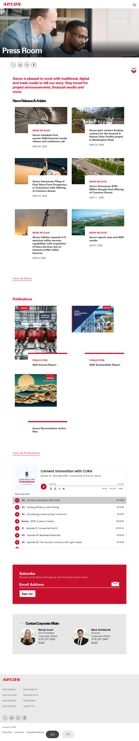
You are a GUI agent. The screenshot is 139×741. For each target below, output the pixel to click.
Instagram (26, 64)
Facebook (33, 64)
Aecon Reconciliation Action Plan (49, 430)
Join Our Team (9, 695)
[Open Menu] (134, 4)
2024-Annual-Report (44, 364)
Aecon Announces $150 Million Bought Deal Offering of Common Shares (106, 189)
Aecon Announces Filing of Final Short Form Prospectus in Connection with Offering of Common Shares (49, 186)
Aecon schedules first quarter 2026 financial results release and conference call (49, 138)
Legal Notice (19, 732)
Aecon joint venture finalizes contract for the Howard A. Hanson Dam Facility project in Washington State (106, 135)
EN (52, 734)
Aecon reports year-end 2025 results (106, 238)
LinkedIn (20, 64)
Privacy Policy (7, 732)
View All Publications (26, 453)
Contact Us (29, 706)
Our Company (9, 689)
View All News (22, 278)
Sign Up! (27, 593)
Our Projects (9, 706)
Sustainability (30, 689)
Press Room (29, 700)
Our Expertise (9, 700)
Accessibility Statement (35, 732)
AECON (12, 4)
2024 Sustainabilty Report (104, 364)
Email (41, 642)
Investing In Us (30, 695)
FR (68, 734)
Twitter (13, 64)
